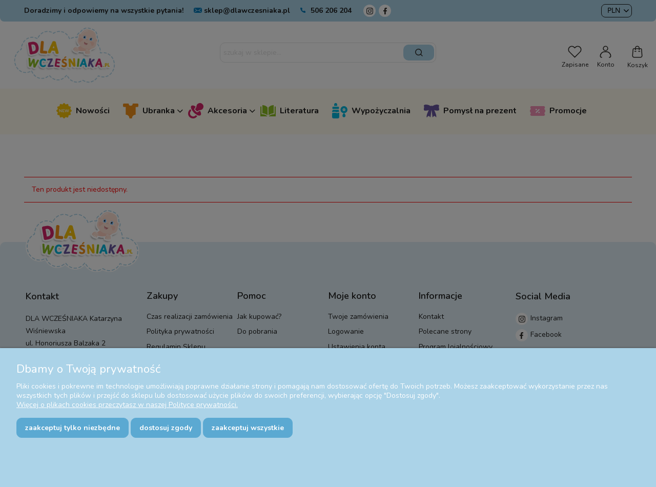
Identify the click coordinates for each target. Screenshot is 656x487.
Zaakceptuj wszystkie (248, 428)
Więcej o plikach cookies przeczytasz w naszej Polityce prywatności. (127, 405)
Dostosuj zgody (165, 428)
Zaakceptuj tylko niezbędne (72, 428)
